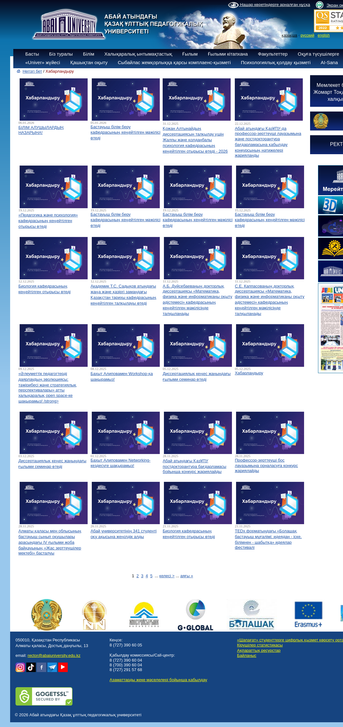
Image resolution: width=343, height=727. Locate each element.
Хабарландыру (249, 373)
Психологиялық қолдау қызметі (275, 62)
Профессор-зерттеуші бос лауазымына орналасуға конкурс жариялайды (266, 465)
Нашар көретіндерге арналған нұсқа (269, 5)
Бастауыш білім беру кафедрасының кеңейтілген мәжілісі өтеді (125, 132)
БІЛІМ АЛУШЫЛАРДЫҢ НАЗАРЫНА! (41, 130)
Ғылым (190, 54)
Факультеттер (273, 54)
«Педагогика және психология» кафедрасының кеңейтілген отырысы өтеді (48, 221)
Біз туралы (61, 54)
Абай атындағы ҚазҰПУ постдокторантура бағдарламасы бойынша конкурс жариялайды (194, 466)
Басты (32, 54)
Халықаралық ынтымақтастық (138, 54)
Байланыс (246, 655)
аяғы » (186, 575)
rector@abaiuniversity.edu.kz (54, 655)
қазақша (289, 35)
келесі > (167, 575)
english (324, 35)
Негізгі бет (32, 71)
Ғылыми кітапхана (228, 54)
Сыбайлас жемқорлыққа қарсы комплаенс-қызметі (174, 62)
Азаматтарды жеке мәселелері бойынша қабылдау (158, 679)
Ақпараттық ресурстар (258, 650)
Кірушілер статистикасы (260, 645)
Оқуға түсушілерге (318, 54)
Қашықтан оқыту (89, 62)
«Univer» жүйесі (42, 62)
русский (307, 35)
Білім (88, 54)
